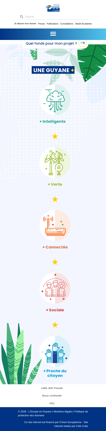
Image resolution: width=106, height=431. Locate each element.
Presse (41, 24)
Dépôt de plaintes (83, 24)
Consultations (66, 24)
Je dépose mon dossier (25, 23)
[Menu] (53, 33)
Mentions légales (63, 411)
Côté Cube (82, 426)
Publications (52, 24)
